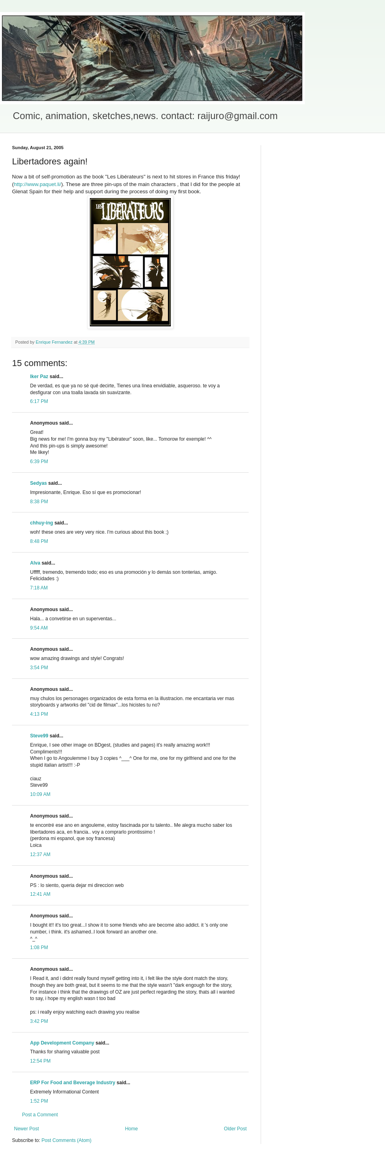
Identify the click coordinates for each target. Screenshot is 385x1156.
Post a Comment (40, 1115)
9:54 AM (39, 628)
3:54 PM (39, 667)
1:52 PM (39, 1101)
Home (131, 1129)
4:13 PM (39, 714)
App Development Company (62, 1043)
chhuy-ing (41, 523)
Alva (35, 563)
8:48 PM (39, 541)
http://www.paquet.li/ (37, 184)
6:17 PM (39, 401)
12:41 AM (40, 894)
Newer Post (26, 1129)
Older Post (235, 1129)
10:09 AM (40, 794)
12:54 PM (40, 1061)
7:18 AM (39, 588)
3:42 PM (39, 1021)
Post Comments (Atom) (66, 1140)
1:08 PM (39, 947)
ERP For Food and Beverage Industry (72, 1082)
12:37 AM (40, 854)
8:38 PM (39, 501)
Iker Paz (39, 376)
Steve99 (39, 736)
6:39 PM (39, 461)
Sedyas (38, 483)
